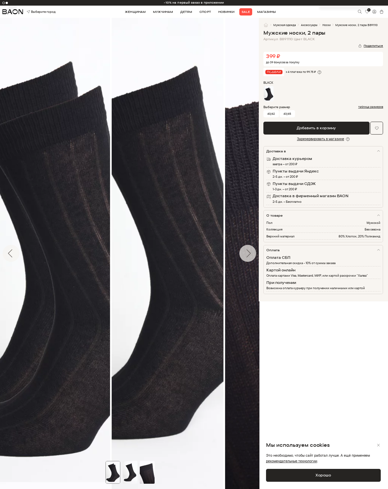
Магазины (266, 12)
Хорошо (323, 475)
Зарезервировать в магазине (320, 139)
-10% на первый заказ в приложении (194, 2)
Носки (326, 25)
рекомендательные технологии (291, 461)
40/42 (271, 113)
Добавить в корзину (316, 128)
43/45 (287, 113)
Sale (246, 12)
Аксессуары (309, 25)
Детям (186, 12)
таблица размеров (370, 106)
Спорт (205, 12)
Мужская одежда (284, 25)
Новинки (226, 12)
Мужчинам (163, 12)
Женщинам (135, 12)
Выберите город (34, 12)
